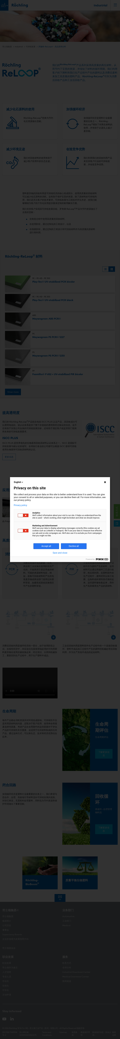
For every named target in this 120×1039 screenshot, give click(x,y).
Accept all (46, 546)
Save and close (60, 553)
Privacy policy (20, 505)
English (19, 482)
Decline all (74, 546)
